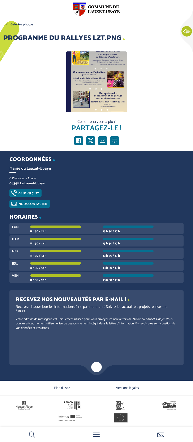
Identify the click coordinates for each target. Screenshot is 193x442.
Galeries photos (21, 24)
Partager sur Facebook (78, 140)
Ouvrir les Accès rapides (186, 31)
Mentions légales (127, 388)
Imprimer (114, 140)
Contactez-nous (161, 434)
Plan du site (62, 388)
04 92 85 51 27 (28, 193)
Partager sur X (90, 140)
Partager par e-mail (102, 140)
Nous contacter (32, 204)
